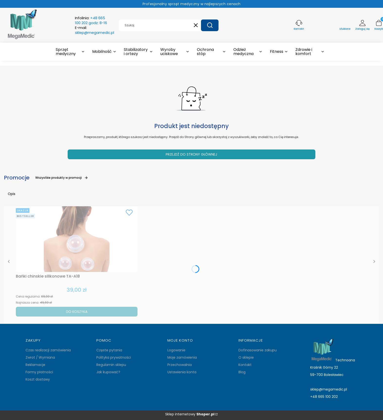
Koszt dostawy (38, 379)
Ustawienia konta (181, 372)
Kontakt (245, 364)
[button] (210, 25)
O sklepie (246, 357)
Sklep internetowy (189, 414)
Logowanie (176, 350)
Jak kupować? (108, 372)
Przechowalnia (179, 364)
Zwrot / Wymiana (40, 357)
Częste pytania (109, 350)
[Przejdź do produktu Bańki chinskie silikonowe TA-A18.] (76, 239)
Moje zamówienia (182, 357)
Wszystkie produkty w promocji (61, 178)
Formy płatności (39, 372)
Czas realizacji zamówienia (48, 350)
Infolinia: (91, 20)
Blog (242, 372)
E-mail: (94, 30)
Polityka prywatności (113, 357)
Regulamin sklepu (111, 364)
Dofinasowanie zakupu (257, 350)
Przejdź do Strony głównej (191, 154)
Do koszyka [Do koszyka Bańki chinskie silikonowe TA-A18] (76, 311)
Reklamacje (35, 364)
